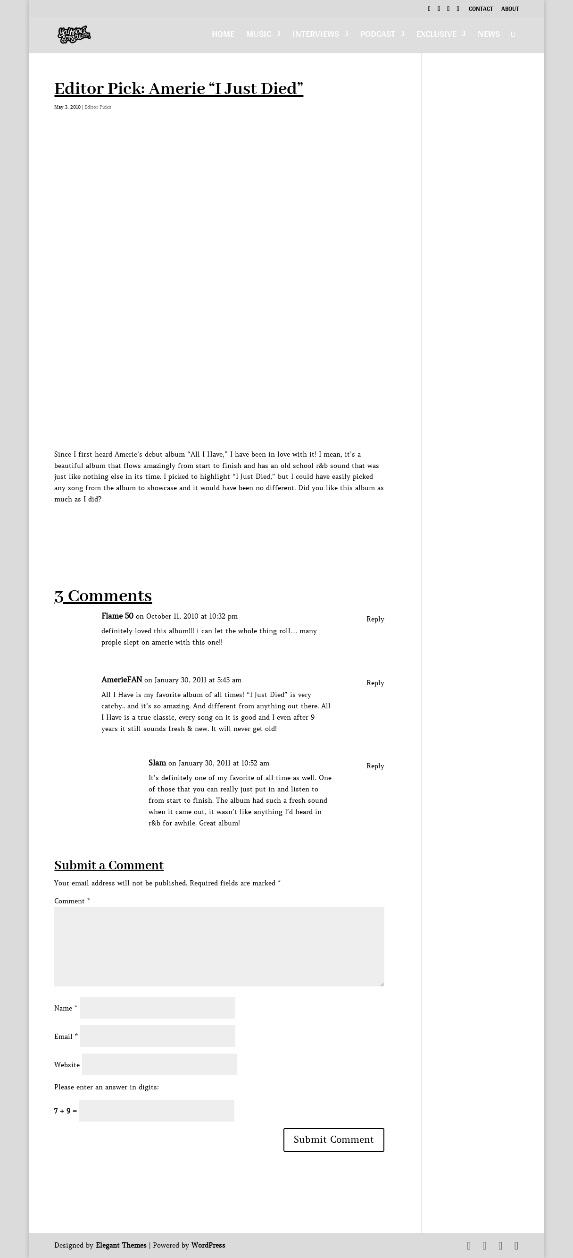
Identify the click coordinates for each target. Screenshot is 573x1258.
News (489, 36)
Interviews (315, 36)
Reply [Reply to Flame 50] (375, 619)
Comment (72, 901)
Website (67, 1065)
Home (223, 36)
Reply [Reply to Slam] (375, 766)
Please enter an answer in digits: (106, 1087)
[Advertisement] (226, 526)
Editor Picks (97, 107)
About (510, 10)
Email (66, 1036)
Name (65, 1008)
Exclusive (436, 36)
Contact (481, 10)
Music (258, 36)
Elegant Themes (121, 1245)
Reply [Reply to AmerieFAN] (375, 683)
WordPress (208, 1245)
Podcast (377, 36)
